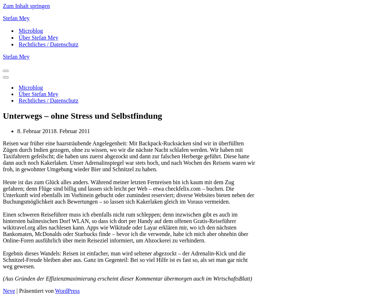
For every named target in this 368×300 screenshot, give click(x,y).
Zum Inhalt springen (26, 6)
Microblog (31, 31)
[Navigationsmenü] (6, 71)
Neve (9, 291)
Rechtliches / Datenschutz (48, 44)
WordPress (67, 291)
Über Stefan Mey (38, 38)
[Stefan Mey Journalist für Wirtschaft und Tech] (184, 18)
